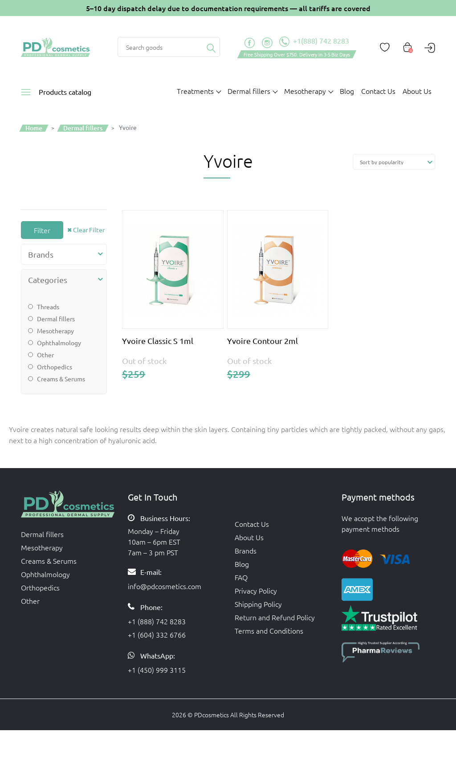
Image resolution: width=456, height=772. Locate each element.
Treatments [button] (195, 91)
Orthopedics (54, 367)
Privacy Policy (256, 590)
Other (45, 355)
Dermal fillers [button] (249, 91)
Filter (42, 230)
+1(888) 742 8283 (314, 41)
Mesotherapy (55, 331)
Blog (347, 91)
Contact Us (378, 91)
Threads (48, 307)
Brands (245, 550)
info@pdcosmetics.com (164, 586)
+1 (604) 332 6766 (157, 634)
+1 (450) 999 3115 (157, 670)
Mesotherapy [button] (305, 91)
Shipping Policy (258, 604)
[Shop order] (394, 162)
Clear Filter (89, 230)
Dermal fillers (56, 319)
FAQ (241, 577)
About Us (417, 91)
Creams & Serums (61, 379)
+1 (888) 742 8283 (157, 621)
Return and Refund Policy (275, 617)
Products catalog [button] (65, 91)
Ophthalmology (59, 343)
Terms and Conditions (269, 630)
